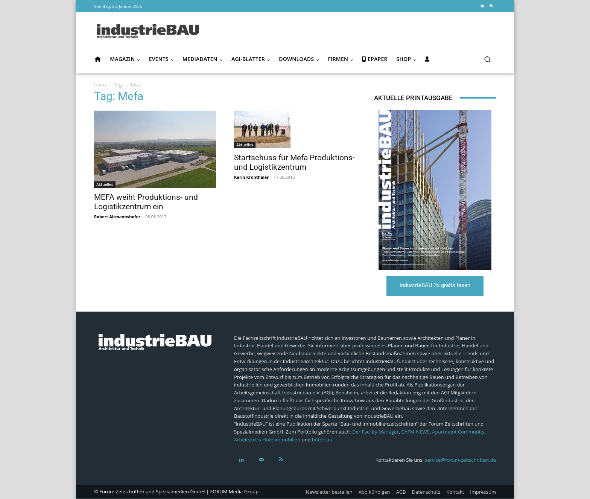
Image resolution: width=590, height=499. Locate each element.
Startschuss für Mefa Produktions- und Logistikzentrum (294, 162)
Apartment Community (458, 432)
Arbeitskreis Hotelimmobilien (267, 440)
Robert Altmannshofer (117, 216)
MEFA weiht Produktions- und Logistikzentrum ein (146, 202)
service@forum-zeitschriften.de (460, 459)
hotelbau (322, 440)
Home (100, 85)
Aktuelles (104, 184)
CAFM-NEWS (415, 432)
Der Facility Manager (375, 432)
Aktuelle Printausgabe (413, 98)
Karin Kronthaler (251, 177)
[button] (487, 59)
